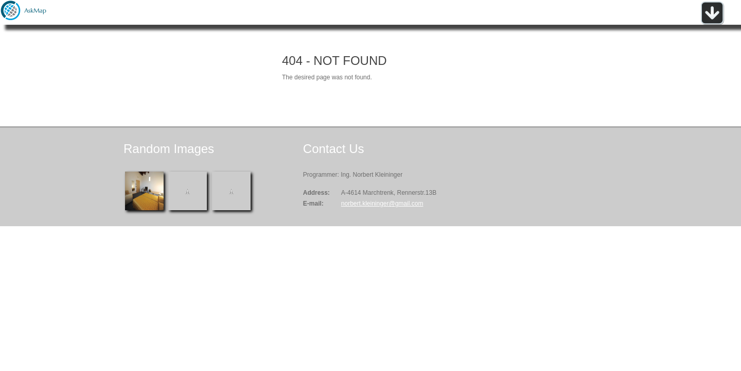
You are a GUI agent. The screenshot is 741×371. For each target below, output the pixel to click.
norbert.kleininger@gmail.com (382, 203)
